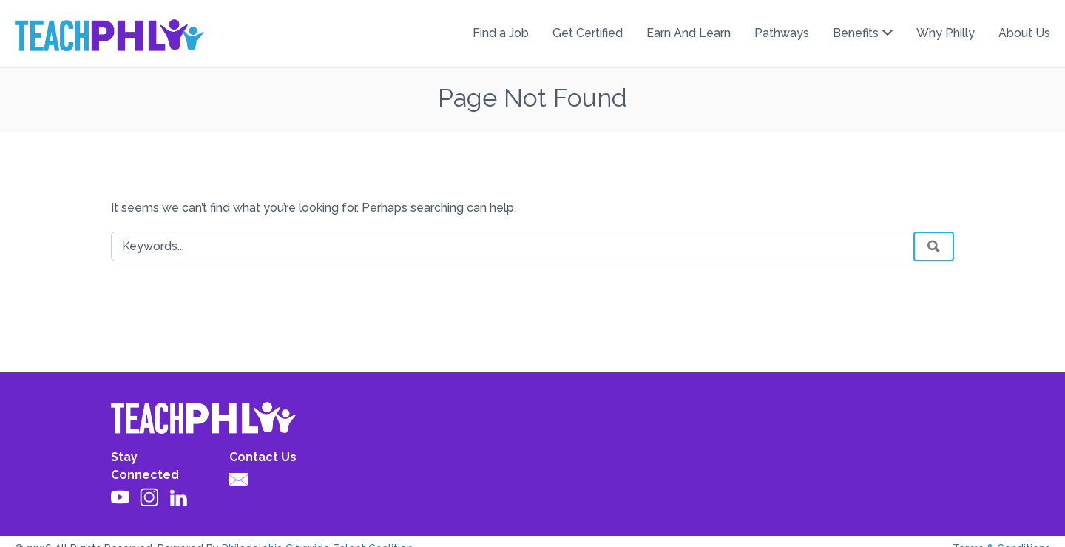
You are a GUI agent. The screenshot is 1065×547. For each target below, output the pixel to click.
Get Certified (587, 33)
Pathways (781, 33)
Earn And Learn (688, 33)
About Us (1024, 33)
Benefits (856, 33)
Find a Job (501, 33)
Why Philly (945, 33)
